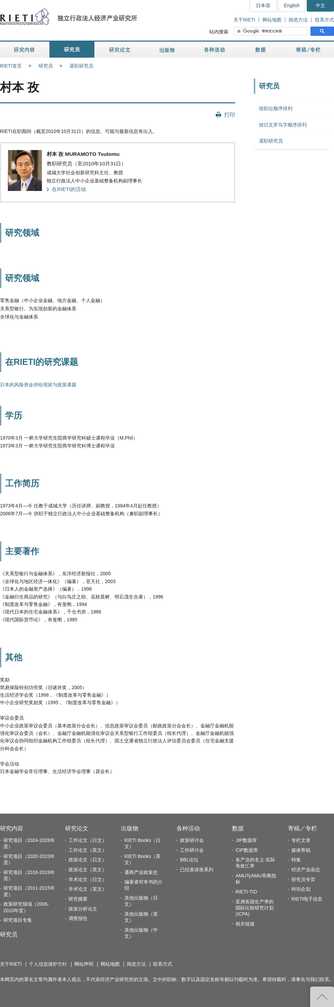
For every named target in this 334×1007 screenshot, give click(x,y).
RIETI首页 (11, 66)
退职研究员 (81, 66)
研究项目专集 (17, 920)
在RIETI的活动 (69, 189)
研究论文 (119, 50)
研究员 (71, 50)
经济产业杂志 (305, 869)
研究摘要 (78, 899)
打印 (229, 115)
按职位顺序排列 (275, 108)
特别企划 (300, 889)
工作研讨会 (192, 850)
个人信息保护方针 (48, 964)
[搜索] (271, 31)
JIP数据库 (246, 840)
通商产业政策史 (141, 872)
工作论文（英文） (88, 850)
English (292, 5)
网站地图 (272, 20)
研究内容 (24, 50)
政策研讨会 (192, 840)
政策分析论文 (83, 909)
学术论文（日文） (88, 879)
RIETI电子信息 (307, 899)
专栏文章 (300, 840)
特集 (296, 859)
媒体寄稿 (300, 850)
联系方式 (324, 20)
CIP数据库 (247, 850)
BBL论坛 (189, 859)
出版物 (167, 50)
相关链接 (245, 924)
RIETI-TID (246, 891)
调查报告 (78, 918)
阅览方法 (298, 20)
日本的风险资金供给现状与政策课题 (38, 384)
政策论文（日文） (88, 859)
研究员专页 (303, 879)
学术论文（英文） (88, 889)
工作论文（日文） (88, 840)
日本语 (263, 5)
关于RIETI (244, 20)
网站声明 (83, 964)
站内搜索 (218, 31)
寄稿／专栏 (308, 50)
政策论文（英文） (88, 869)
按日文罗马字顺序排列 (283, 125)
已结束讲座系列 (196, 869)
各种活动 (214, 50)
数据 (261, 50)
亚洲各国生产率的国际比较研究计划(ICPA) (255, 908)
